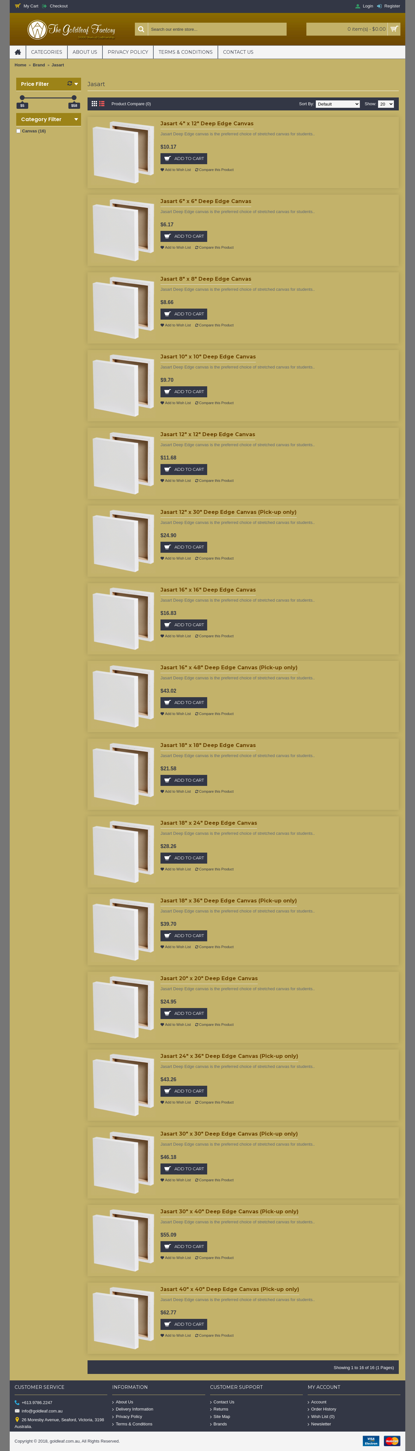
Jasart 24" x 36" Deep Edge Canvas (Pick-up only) (229, 1056)
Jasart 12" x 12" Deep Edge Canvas (207, 434)
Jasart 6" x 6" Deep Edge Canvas (205, 201)
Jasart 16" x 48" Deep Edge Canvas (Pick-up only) (229, 667)
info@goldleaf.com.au (39, 1411)
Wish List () (321, 1417)
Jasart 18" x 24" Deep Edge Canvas (208, 823)
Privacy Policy (127, 1417)
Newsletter (319, 1424)
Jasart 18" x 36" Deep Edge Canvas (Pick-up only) (228, 901)
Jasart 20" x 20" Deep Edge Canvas (209, 978)
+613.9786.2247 (33, 1402)
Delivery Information (132, 1409)
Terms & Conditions (132, 1424)
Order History (322, 1409)
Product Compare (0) (131, 103)
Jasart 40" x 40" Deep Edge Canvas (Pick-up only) (229, 1289)
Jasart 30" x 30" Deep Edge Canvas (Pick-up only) (229, 1134)
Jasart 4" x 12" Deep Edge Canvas (207, 123)
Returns (219, 1409)
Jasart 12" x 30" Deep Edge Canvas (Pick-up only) (228, 512)
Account (317, 1402)
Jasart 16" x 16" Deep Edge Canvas (208, 590)
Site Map (220, 1417)
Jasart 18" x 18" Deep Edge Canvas (208, 745)
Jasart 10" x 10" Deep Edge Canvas (208, 357)
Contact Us (222, 1402)
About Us (122, 1402)
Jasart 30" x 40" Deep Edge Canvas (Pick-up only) (229, 1211)
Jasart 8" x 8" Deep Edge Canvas (205, 279)
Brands (218, 1424)
